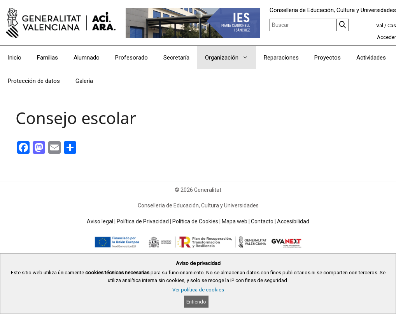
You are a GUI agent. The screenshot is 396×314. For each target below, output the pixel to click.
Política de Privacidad (143, 221)
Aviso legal (100, 221)
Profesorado (131, 57)
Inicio (14, 57)
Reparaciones (281, 57)
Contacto (262, 221)
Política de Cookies (195, 221)
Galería (84, 80)
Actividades (371, 57)
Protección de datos (34, 80)
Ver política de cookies (198, 290)
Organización (230, 57)
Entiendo (196, 302)
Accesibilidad (293, 221)
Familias (47, 57)
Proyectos (327, 57)
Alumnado (87, 57)
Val (379, 25)
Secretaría (176, 57)
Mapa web (234, 221)
